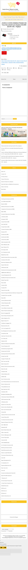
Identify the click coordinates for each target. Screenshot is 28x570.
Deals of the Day (4, 186)
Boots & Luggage (4, 313)
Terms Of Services (5, 179)
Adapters (3, 341)
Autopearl (3, 219)
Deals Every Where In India (10, 9)
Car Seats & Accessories (6, 419)
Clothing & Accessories (6, 198)
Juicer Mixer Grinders (6, 308)
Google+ (20, 68)
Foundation (4, 333)
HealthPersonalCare (5, 450)
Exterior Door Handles (6, 407)
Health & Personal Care (6, 206)
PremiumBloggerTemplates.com (7, 537)
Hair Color (3, 467)
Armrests (3, 440)
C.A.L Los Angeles (5, 328)
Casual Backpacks (5, 275)
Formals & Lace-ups (5, 295)
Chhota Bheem (4, 374)
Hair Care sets (4, 361)
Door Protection (4, 379)
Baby (2, 211)
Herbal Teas (3, 280)
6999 (4, 52)
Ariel (2, 457)
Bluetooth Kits (4, 325)
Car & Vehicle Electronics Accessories (9, 381)
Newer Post (3, 79)
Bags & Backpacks (5, 460)
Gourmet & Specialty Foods (7, 214)
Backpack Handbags (5, 394)
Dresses (3, 231)
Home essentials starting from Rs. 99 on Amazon (11, 145)
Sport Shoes (4, 247)
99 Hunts (3, 493)
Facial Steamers (4, 346)
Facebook (9, 68)
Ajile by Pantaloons (5, 495)
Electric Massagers (5, 434)
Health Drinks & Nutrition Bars (8, 257)
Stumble (4, 69)
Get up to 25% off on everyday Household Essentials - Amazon (11, 128)
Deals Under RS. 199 (18, 19)
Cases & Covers (4, 290)
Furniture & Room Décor (6, 455)
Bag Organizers (4, 389)
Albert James (4, 432)
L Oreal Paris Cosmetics (6, 483)
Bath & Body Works (5, 429)
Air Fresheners (4, 252)
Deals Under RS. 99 (9, 19)
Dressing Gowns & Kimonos (7, 353)
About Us (3, 171)
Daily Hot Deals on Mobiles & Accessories (10, 184)
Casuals (3, 285)
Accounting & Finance (6, 480)
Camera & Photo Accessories (7, 414)
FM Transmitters (5, 399)
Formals (3, 287)
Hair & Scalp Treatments (6, 315)
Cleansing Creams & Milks (7, 396)
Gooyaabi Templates (22, 537)
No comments (24, 65)
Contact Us (3, 174)
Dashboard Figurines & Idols (7, 277)
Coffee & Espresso (5, 303)
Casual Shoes (4, 417)
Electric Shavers (4, 384)
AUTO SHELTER (4, 442)
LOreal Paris (4, 239)
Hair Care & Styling (5, 409)
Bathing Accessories (5, 447)
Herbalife (3, 427)
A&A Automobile (4, 242)
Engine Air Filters (5, 404)
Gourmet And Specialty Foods (7, 473)
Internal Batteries (5, 300)
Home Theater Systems (6, 310)
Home (14, 79)
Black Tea (3, 369)
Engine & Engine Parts (6, 422)
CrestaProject (10, 536)
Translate (9, 531)
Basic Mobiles (4, 244)
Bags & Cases (4, 320)
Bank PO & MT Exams (5, 475)
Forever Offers (15, 17)
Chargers (3, 371)
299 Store (3, 488)
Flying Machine (4, 386)
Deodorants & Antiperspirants (7, 270)
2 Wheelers (3, 402)
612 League (3, 249)
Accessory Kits (4, 259)
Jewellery (3, 216)
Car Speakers (4, 462)
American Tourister (5, 336)
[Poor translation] (4, 548)
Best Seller (3, 189)
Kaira (2, 282)
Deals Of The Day (7, 17)
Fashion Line (4, 305)
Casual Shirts (4, 221)
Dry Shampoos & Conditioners (7, 330)
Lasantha (21, 536)
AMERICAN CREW (5, 272)
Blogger (16, 517)
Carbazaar (3, 391)
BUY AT (14, 43)
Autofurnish (4, 237)
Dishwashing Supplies (6, 348)
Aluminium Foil (4, 351)
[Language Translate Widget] (7, 529)
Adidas (2, 376)
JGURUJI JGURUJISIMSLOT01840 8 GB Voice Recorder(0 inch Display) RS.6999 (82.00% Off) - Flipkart (14, 25)
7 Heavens (3, 478)
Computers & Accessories (6, 209)
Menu (14, 13)
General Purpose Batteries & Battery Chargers (11, 292)
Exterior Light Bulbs (5, 452)
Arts (2, 470)
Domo (2, 297)
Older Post (24, 79)
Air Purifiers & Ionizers (6, 445)
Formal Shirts (4, 226)
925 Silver (3, 490)
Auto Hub (3, 224)
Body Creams (4, 363)
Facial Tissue (4, 437)
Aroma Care (3, 356)
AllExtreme (3, 267)
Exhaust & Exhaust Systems (7, 343)
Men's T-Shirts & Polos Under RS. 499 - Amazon (10, 60)
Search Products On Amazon (7, 181)
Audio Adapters (4, 318)
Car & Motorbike (4, 201)
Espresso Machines (5, 465)
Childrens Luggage (5, 323)
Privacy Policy (4, 176)
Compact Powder (5, 358)
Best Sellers (21, 17)
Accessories (4, 234)
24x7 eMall (3, 424)
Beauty (2, 204)
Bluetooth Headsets (5, 262)
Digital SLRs (4, 264)
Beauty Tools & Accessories (7, 366)
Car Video (3, 338)
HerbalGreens (4, 485)
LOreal (2, 412)
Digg (8, 69)
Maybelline (3, 254)
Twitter (15, 68)
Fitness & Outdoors (5, 229)
